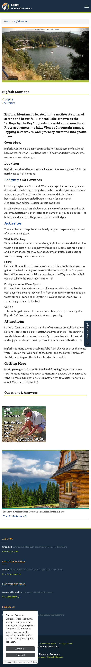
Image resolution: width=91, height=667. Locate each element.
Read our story (10, 551)
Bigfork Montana (21, 21)
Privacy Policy (11, 662)
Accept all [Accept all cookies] (20, 648)
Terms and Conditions (27, 662)
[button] (8, 54)
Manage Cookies (66, 643)
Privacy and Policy (48, 643)
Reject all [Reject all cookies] (20, 655)
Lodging (8, 99)
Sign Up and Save (11, 574)
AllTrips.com (55, 29)
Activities (9, 102)
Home (7, 21)
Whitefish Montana (21, 8)
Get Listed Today (10, 596)
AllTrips (15, 5)
